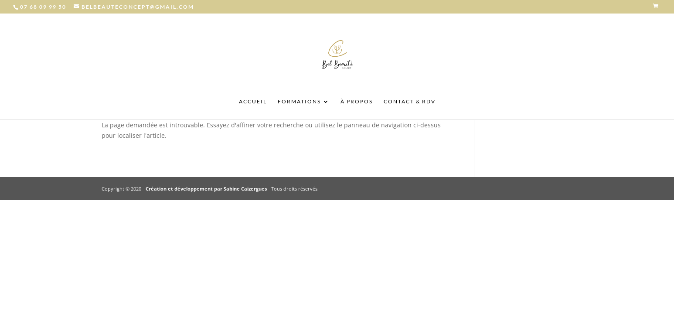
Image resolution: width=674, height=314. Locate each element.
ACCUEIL (253, 102)
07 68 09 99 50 (43, 6)
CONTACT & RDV (410, 102)
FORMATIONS (299, 102)
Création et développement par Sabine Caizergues (206, 188)
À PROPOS (356, 102)
